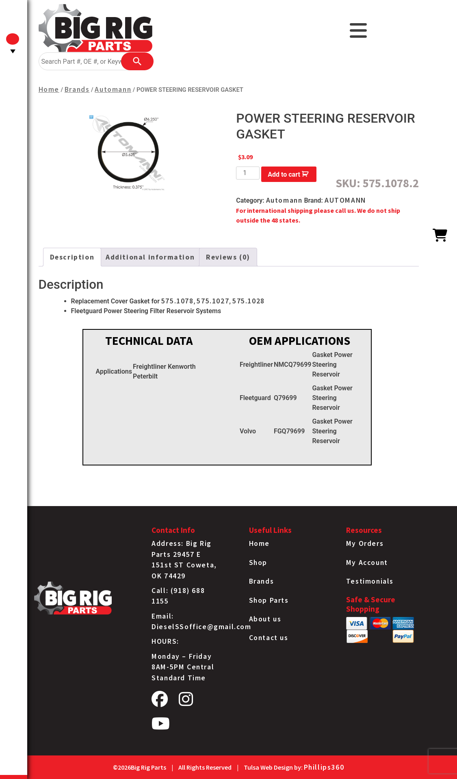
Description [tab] (72, 257)
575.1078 (177, 300)
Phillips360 (324, 767)
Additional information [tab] (150, 257)
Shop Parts (269, 600)
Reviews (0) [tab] (228, 257)
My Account (367, 562)
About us (265, 619)
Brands (77, 89)
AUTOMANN (345, 200)
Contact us (268, 637)
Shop (258, 562)
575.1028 (248, 300)
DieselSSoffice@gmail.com (201, 626)
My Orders (364, 543)
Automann (113, 89)
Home (49, 89)
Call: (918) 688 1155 (178, 596)
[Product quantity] (248, 173)
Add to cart (284, 174)
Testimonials (370, 581)
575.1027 (213, 300)
